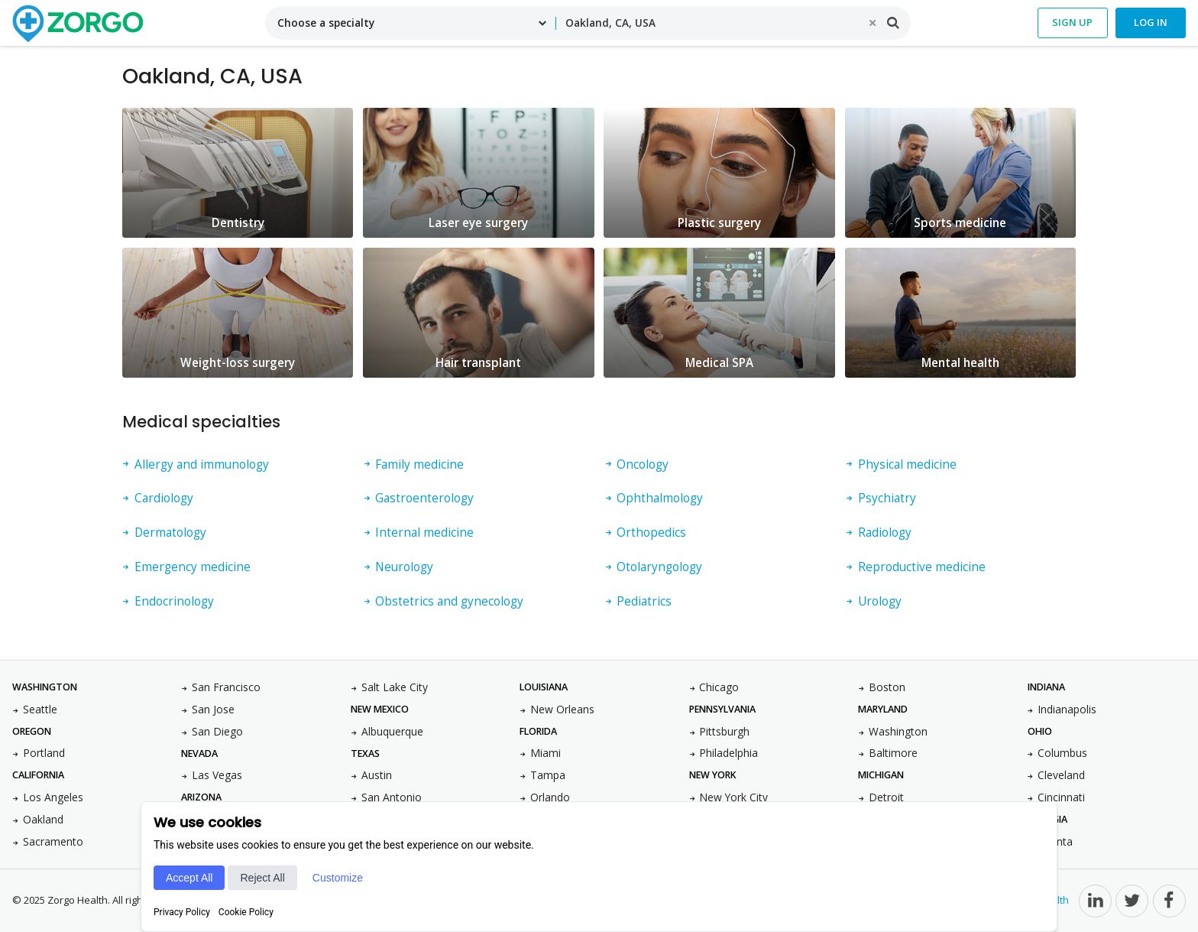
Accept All (189, 878)
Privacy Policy (182, 912)
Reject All (262, 878)
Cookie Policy (246, 912)
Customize (337, 878)
